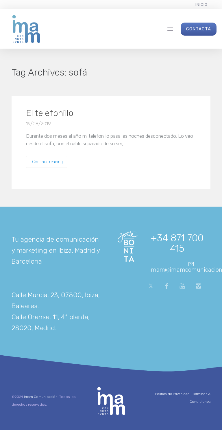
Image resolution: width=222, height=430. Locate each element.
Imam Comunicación (41, 397)
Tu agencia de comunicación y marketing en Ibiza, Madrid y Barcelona (56, 250)
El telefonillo (49, 113)
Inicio (201, 4)
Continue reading (47, 161)
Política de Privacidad (172, 394)
